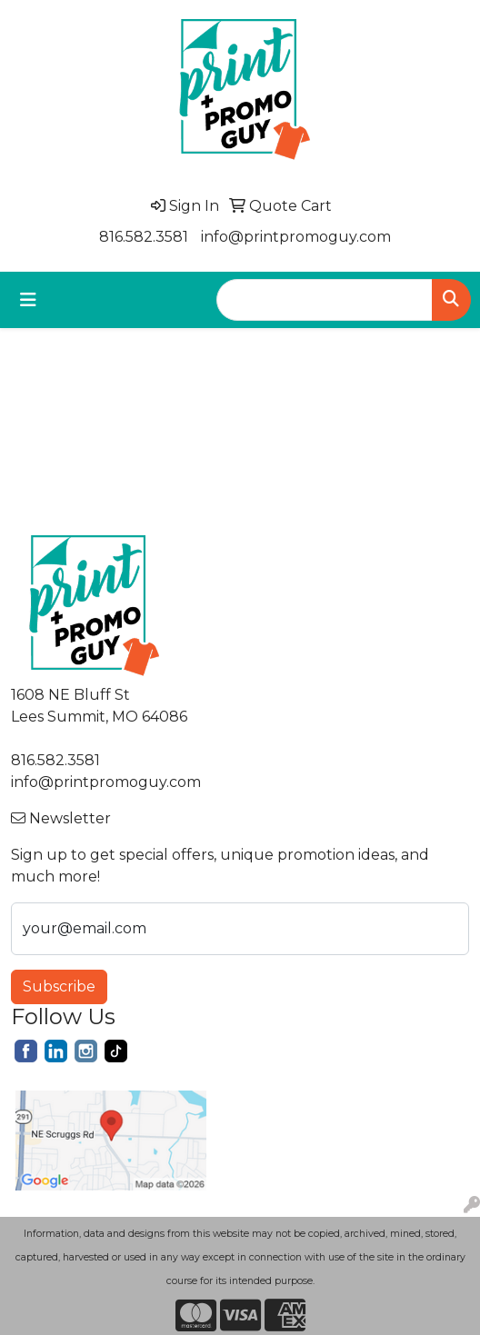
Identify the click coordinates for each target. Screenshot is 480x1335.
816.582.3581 (143, 236)
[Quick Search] (324, 300)
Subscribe (59, 986)
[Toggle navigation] (28, 300)
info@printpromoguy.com (296, 236)
